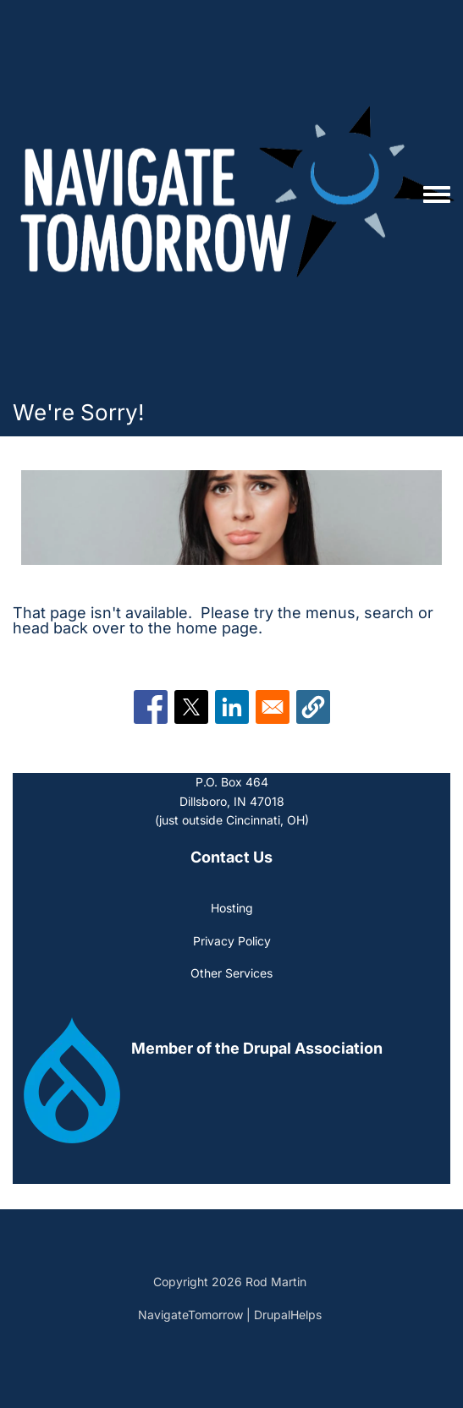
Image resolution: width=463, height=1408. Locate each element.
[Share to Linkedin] (232, 707)
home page (217, 628)
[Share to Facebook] (151, 707)
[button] (313, 707)
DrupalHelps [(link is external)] (289, 1314)
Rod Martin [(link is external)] (277, 1281)
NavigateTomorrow (190, 1314)
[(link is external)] (258, 1048)
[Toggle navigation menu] (436, 195)
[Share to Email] (272, 707)
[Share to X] (191, 707)
